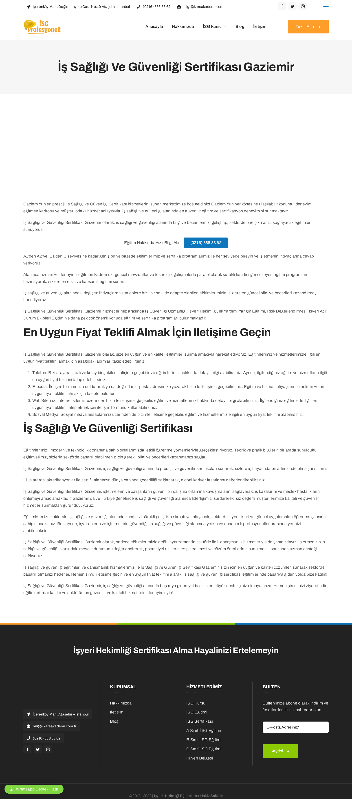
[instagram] (303, 6)
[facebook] (282, 6)
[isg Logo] (42, 20)
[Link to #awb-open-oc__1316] (326, 6)
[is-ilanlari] (137, 729)
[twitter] (292, 6)
